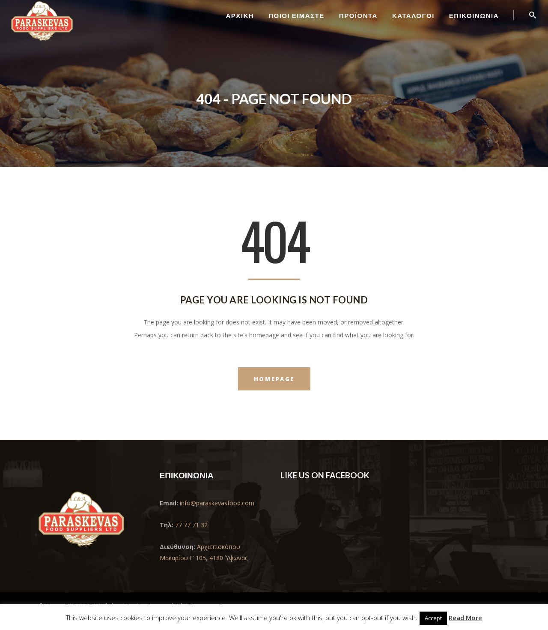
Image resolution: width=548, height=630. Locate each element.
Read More (465, 617)
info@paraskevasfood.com (216, 503)
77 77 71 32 (191, 525)
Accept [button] (433, 618)
